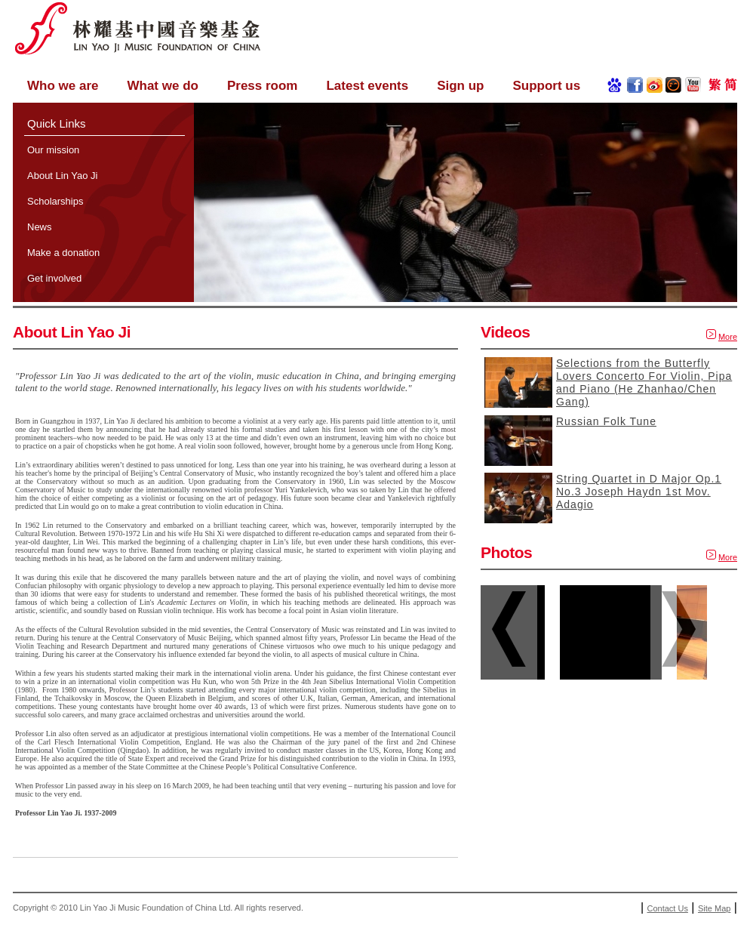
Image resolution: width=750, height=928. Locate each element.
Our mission (53, 150)
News (39, 227)
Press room (262, 86)
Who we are (62, 86)
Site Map (714, 908)
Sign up (460, 86)
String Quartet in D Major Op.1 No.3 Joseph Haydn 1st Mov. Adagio (638, 491)
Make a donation (63, 252)
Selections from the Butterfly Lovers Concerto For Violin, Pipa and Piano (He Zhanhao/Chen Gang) (644, 382)
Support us (546, 86)
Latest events (367, 86)
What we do (162, 86)
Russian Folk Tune (606, 421)
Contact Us (667, 908)
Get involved (54, 278)
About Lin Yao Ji (62, 175)
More (727, 336)
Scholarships (55, 201)
